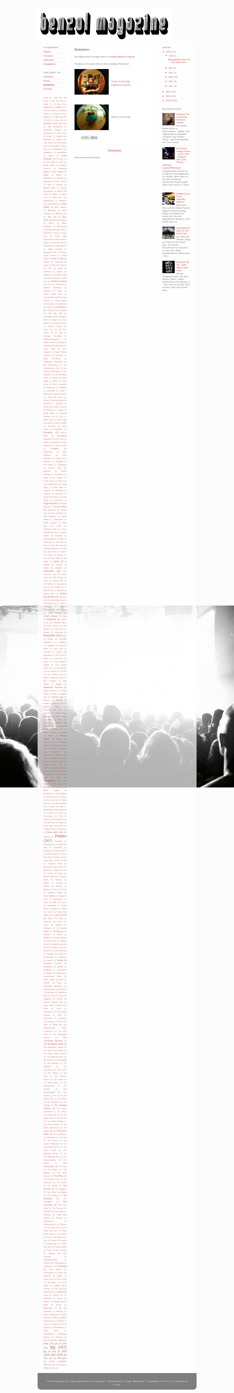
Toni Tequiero (58, 1237)
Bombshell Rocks (51, 233)
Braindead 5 (61, 246)
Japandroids (62, 584)
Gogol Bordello (50, 503)
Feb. (171, 81)
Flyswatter (59, 474)
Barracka (47, 181)
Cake (60, 268)
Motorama (48, 755)
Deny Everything (52, 358)
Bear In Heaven (55, 185)
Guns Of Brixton (57, 513)
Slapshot (47, 934)
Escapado (48, 432)
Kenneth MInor (60, 623)
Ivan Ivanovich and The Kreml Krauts (55, 574)
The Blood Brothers (55, 1057)
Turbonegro (48, 1266)
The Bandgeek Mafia (53, 1044)
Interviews (49, 60)
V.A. (56, 1288)
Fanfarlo (55, 449)
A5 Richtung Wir (60, 117)
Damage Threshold (53, 336)
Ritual (60, 873)
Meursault (48, 713)
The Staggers (60, 1189)
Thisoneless (49, 1221)
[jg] (45, 1351)
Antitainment (57, 149)
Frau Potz (62, 481)
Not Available (61, 794)
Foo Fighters (57, 478)
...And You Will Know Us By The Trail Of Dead (55, 101)
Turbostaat (62, 1266)
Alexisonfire (48, 133)
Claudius (50, 304)
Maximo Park (58, 703)
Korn (65, 636)
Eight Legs (48, 420)
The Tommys (57, 1208)
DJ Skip (59, 333)
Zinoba (53, 1340)
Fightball (59, 461)
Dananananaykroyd (52, 339)
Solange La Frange (55, 954)
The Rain (63, 1166)
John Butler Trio (50, 603)
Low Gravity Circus (55, 674)
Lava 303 (58, 649)
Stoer (59, 983)
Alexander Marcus (52, 130)
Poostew (58, 841)
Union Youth (62, 1279)
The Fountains (53, 1102)
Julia (64, 616)
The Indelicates (60, 1134)
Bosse (46, 243)
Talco (59, 1015)
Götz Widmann (50, 516)
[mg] (54, 1351)
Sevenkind (51, 905)
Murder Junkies (57, 758)
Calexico (47, 272)
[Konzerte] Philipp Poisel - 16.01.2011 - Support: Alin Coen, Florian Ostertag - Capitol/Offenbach (176, 158)
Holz (62, 539)
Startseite (114, 150)
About (47, 80)
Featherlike (48, 452)
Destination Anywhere (53, 362)
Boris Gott (60, 239)
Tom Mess (62, 1234)
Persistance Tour (60, 819)
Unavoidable (49, 1273)
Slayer (59, 934)
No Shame (58, 784)
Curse (46, 330)
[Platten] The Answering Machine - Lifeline (182, 118)
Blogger (117, 1384)
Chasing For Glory (53, 291)
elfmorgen (62, 1358)
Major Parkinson (51, 691)
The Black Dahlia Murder (55, 1054)
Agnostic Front (51, 123)
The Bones (48, 1060)
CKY (50, 268)
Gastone (47, 494)
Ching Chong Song (53, 294)
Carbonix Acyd (52, 278)
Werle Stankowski (51, 1315)
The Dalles (58, 1079)
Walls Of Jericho (53, 1305)
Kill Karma (59, 629)
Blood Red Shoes (59, 220)
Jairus (46, 581)
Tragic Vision (52, 1244)
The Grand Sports (51, 1124)
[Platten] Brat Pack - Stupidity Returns (183, 197)
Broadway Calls (50, 252)
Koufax (50, 639)
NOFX (46, 768)
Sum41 (60, 999)
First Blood (48, 465)
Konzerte (48, 56)
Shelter (55, 909)
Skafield (58, 925)
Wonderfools (58, 1327)
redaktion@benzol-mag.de (122, 56)
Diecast (55, 378)
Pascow (50, 813)
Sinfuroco (47, 922)
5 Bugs (56, 114)
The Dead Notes (51, 1083)
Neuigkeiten (50, 64)
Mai (171, 68)
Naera (46, 771)
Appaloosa (48, 152)
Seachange (58, 899)
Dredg (46, 400)
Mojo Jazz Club (50, 742)
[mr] (64, 1351)
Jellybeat (60, 590)
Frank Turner (49, 481)
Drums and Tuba (51, 407)
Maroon (47, 700)
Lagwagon (50, 645)
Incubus (59, 565)
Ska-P (46, 925)
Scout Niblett (49, 896)
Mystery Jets (57, 761)
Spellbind (47, 970)
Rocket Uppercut (51, 876)
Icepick (60, 555)
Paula (60, 813)
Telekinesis (48, 1018)
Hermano (58, 536)
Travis (49, 1250)
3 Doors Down (50, 110)
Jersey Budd (49, 594)
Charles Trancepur (52, 288)
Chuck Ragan (61, 301)
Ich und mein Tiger (52, 558)
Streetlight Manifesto (53, 986)
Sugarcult (47, 999)
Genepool (59, 494)
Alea (65, 123)
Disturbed (51, 391)
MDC (46, 678)
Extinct (46, 442)
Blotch (51, 223)
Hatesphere (58, 519)
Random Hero (55, 864)
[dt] (56, 1343)
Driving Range (58, 400)
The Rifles (58, 1176)
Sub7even (50, 992)
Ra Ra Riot (61, 860)
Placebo (47, 837)
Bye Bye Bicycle (59, 265)
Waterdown (48, 1308)
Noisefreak (48, 794)
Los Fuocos (51, 671)
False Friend (61, 445)
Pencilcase (48, 816)
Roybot (46, 883)
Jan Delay (48, 584)
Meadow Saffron (52, 707)
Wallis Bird (59, 1302)
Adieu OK (59, 120)
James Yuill (58, 581)
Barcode (60, 178)
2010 (169, 100)
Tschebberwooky (50, 1260)
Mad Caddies (50, 681)
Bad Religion (58, 172)
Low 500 (62, 671)
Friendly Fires (52, 484)
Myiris (46, 761)
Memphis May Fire (53, 710)
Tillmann (63, 1224)
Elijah (64, 423)
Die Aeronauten (51, 365)
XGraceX (59, 1337)
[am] (61, 1340)
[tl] (65, 1355)
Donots (63, 394)
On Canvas (61, 797)
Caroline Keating (58, 281)
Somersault (48, 957)
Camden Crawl (60, 275)
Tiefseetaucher (50, 1224)
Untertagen (51, 1282)
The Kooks (53, 1140)
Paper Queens (61, 810)
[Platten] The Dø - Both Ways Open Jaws (182, 266)
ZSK (45, 1340)
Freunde (48, 89)
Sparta (60, 967)
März (172, 77)
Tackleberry (48, 1012)
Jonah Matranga (55, 613)
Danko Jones (49, 342)
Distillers (63, 387)
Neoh (58, 778)
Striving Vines (49, 989)
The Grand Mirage (55, 1121)
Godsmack (58, 500)
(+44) (46, 98)
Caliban (47, 275)
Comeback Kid (50, 317)
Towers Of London (59, 1240)
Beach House (60, 181)
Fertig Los (60, 458)
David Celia (49, 349)
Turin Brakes (55, 1269)
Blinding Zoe (61, 214)
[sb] (53, 1354)
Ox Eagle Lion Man (55, 807)
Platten (47, 51)
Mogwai (59, 739)
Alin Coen (62, 133)
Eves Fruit (59, 439)
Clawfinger (62, 304)
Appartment (62, 152)
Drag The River (55, 397)
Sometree (63, 957)
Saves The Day (60, 889)
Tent (59, 1021)
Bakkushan (48, 178)
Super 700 (48, 1005)
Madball (59, 684)
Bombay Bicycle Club (55, 230)
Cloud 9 (49, 307)
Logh (46, 662)
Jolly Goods (61, 610)
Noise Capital (51, 790)
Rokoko (59, 880)
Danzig (61, 342)
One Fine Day (52, 800)
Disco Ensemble (60, 384)
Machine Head (57, 678)
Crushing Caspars (59, 323)
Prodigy (47, 851)
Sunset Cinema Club (53, 1002)
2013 (169, 51)
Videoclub (48, 1298)
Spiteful (49, 973)
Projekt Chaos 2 (60, 851)
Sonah (49, 960)
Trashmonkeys (60, 1247)
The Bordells (61, 1060)
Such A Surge (57, 996)
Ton (47, 1237)
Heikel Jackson (50, 523)
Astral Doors (49, 165)
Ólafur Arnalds (49, 1368)
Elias (57, 423)
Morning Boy (58, 745)
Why (55, 1318)
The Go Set (62, 1118)
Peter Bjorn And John (53, 826)
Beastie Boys (49, 188)
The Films (62, 1099)
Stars (61, 980)
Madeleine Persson (53, 687)
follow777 (169, 1381)
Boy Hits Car (57, 243)
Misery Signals (58, 726)
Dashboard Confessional (54, 346)
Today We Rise (50, 1231)
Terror (55, 1024)
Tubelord (47, 1263)
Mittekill (64, 732)
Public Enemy (52, 854)
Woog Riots (51, 1331)
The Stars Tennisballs (57, 1192)
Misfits (46, 729)
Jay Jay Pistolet (53, 587)
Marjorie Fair (57, 697)
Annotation (55, 146)
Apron (51, 156)
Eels (61, 416)
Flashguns (62, 465)
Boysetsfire (48, 246)
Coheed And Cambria (56, 310)
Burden (47, 262)
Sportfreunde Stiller (53, 976)
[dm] (46, 1343)
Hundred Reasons (51, 548)
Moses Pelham (50, 749)
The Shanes (52, 1186)
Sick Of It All (60, 915)
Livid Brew (58, 658)
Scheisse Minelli (55, 893)
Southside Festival (52, 963)
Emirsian (51, 426)
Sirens (60, 922)
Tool (45, 1240)
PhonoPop (62, 829)
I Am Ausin (51, 552)
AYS (48, 120)
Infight (46, 568)
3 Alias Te (60, 107)
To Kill (60, 1228)
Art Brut (60, 159)
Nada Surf (58, 768)
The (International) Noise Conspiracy (55, 1028)
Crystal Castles (55, 326)
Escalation (58, 429)
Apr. (171, 72)
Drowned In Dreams (53, 404)
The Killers (50, 1137)
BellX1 (55, 194)
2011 (169, 96)
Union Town (48, 1279)
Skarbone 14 (49, 928)
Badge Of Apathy (53, 175)
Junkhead (51, 619)
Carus (49, 284)
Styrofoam (62, 989)
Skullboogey (58, 931)
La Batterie (62, 642)
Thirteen (59, 1218)
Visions (60, 1298)
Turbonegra (59, 1263)
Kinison (47, 632)
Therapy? (47, 1215)
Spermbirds (61, 970)
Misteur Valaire (50, 732)
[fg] (52, 1347)
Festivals (47, 461)
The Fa (56, 1095)
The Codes (61, 1070)
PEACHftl (47, 810)
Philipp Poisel (49, 829)
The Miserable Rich (52, 1157)
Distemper (51, 387)
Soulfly (60, 960)
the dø (61, 1365)
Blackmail (52, 210)
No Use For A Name (53, 787)
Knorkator (59, 632)
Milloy (60, 720)
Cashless (59, 284)
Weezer (60, 1311)
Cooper (55, 320)
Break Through (55, 249)
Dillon (55, 381)
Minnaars (47, 723)
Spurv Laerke (49, 980)
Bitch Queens (60, 207)
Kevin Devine (53, 626)
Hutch (64, 548)
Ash (61, 162)
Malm (54, 694)
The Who (47, 1211)
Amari (49, 136)
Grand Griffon (60, 506)
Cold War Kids (55, 313)
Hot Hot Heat (57, 545)
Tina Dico (50, 1228)
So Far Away (51, 947)
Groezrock (51, 510)
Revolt (56, 870)
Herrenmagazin (50, 539)
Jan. (171, 86)
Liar (56, 655)
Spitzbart (60, 973)
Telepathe (63, 1018)
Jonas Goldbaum (51, 616)
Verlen (60, 1292)
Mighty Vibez (61, 716)
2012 (169, 91)
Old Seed (50, 797)
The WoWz (59, 1211)
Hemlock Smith (50, 529)
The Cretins (52, 1073)
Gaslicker (59, 490)
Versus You (58, 1295)
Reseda (47, 870)
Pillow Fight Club (55, 832)
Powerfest (58, 847)
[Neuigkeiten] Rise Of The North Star (179, 61)
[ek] (65, 1343)
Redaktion (49, 85)
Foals (46, 478)
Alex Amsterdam (55, 127)
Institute (59, 568)
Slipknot (47, 938)
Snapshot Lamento (58, 944)
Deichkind (59, 355)
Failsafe (55, 442)
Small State (52, 941)
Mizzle (50, 736)
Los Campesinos (59, 668)
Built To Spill (57, 258)
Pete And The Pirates (55, 823)
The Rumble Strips (51, 1179)
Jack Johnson (58, 577)
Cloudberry (61, 307)
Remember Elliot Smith (53, 867)
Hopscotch (48, 542)
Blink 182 (52, 217)
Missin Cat (58, 729)
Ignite (56, 561)
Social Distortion (59, 951)
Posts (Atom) (93, 157)
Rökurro (59, 886)
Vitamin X (48, 1302)
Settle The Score (59, 902)
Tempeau (50, 1021)
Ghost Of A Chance (52, 497)
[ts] (50, 1358)
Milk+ (50, 720)
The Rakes (53, 1169)
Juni (171, 55)
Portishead (48, 844)
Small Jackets (60, 938)
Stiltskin (47, 983)
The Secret (62, 1182)
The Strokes (52, 1195)
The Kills (63, 1137)
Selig (46, 902)
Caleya (60, 272)
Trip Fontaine (60, 1250)
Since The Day (55, 918)
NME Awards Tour (53, 765)
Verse (46, 1295)
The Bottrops (53, 1063)
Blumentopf (62, 226)
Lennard (47, 652)
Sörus (59, 1009)
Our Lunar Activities (58, 803)
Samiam (47, 889)
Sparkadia (48, 967)
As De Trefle (49, 162)
